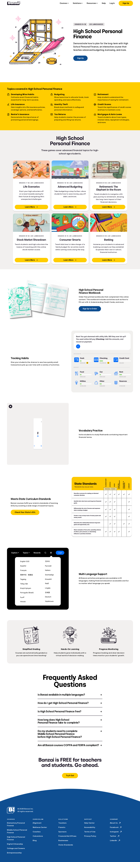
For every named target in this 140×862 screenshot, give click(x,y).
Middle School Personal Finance (17, 831)
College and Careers (16, 848)
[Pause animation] (10, 406)
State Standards (65, 845)
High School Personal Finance (16, 838)
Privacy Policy (90, 836)
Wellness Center (40, 827)
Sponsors (62, 832)
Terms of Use (89, 832)
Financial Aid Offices (67, 836)
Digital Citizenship (15, 844)
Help (104, 3)
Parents (61, 827)
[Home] (13, 3)
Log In (112, 3)
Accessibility (89, 827)
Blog (35, 840)
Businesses (63, 840)
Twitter (115, 836)
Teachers (62, 823)
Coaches (36, 832)
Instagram (116, 831)
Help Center (89, 823)
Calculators (38, 836)
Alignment (37, 823)
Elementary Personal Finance (16, 824)
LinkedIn (115, 840)
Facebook (116, 827)
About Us (115, 823)
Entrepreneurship (14, 853)
